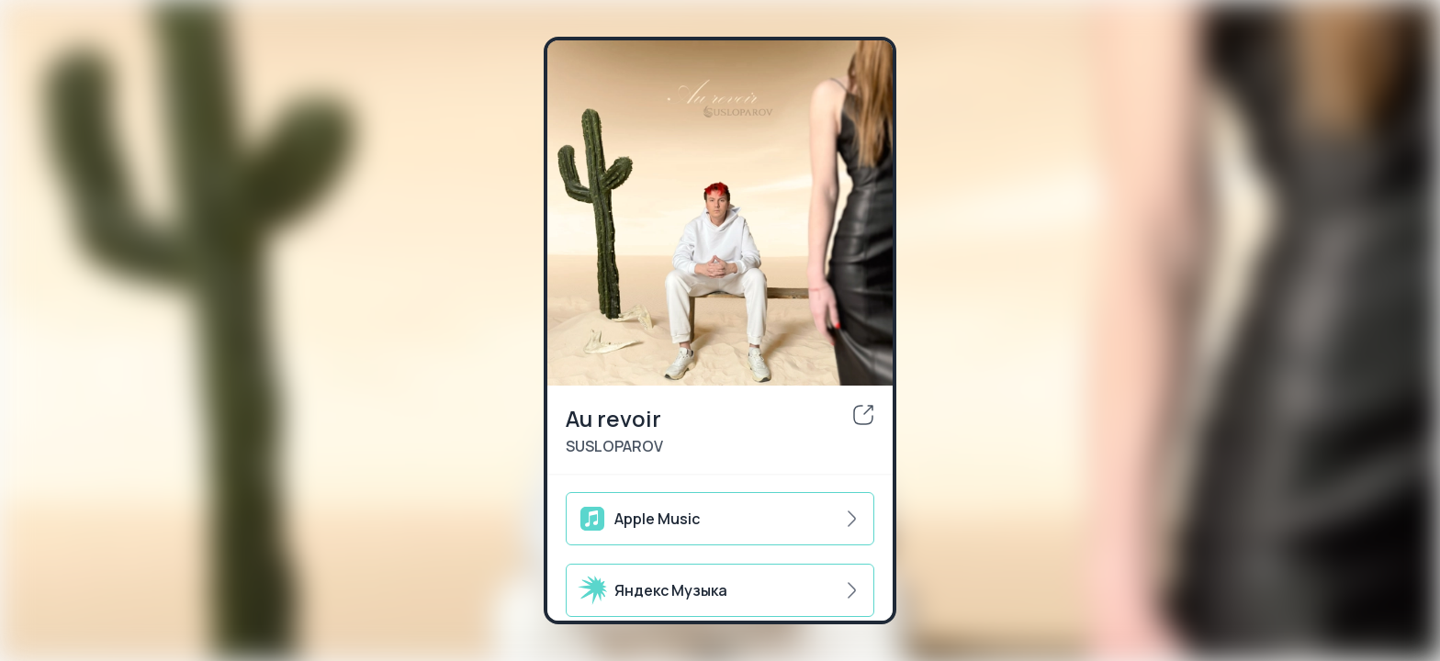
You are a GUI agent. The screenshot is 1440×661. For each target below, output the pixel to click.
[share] (863, 415)
